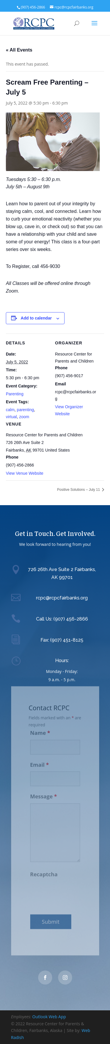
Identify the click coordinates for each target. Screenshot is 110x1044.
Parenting (14, 394)
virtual (11, 416)
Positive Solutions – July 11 (79, 490)
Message (43, 793)
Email (39, 761)
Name (40, 729)
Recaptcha (44, 871)
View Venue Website (24, 473)
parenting (25, 409)
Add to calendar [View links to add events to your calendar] (36, 318)
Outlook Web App (49, 1016)
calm (10, 409)
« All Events (19, 49)
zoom (24, 416)
